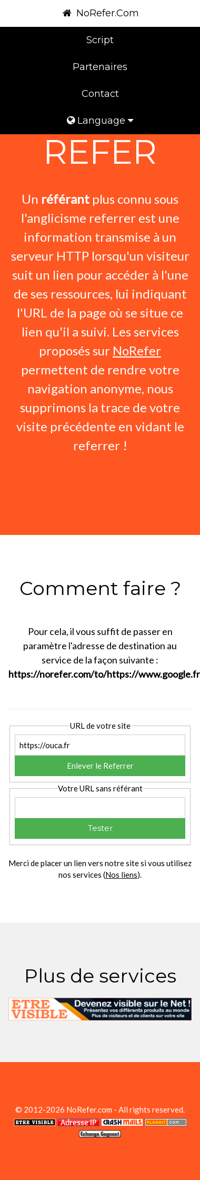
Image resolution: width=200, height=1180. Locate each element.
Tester (100, 828)
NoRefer (137, 350)
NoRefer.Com (99, 13)
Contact (100, 94)
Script (100, 40)
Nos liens (121, 874)
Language (100, 120)
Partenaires (100, 67)
